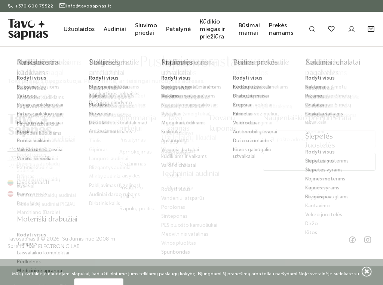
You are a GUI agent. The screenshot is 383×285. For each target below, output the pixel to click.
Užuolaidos (79, 28)
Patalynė (178, 28)
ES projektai (180, 188)
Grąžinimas (132, 164)
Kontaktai (178, 152)
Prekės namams (281, 29)
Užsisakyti (319, 161)
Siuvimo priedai (146, 29)
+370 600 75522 (31, 6)
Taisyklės (130, 176)
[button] (372, 29)
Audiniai (115, 28)
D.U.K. (174, 176)
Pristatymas (132, 140)
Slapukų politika (137, 208)
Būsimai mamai (249, 29)
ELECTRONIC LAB (59, 246)
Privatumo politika (131, 192)
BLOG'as (177, 164)
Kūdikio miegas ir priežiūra (212, 29)
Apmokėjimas (135, 152)
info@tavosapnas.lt (85, 6)
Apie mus (178, 140)
